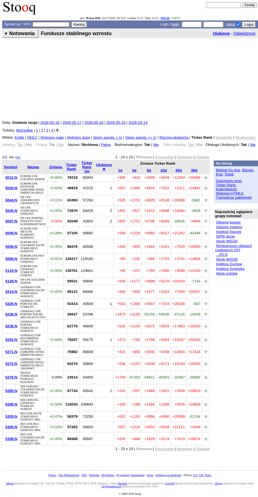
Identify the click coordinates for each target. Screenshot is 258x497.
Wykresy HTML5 (229, 193)
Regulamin (108, 475)
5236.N (11, 314)
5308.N (11, 439)
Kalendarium (226, 189)
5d (149, 170)
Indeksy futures (228, 232)
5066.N (11, 259)
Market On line (228, 170)
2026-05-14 (138, 122)
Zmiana (55, 167)
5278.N (11, 377)
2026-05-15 (116, 122)
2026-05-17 (72, 122)
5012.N (11, 177)
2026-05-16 (93, 122)
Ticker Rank (71, 167)
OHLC (32, 137)
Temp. (208, 475)
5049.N (11, 233)
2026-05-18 (49, 122)
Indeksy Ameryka (230, 269)
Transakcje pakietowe (234, 197)
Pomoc (52, 475)
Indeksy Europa (229, 264)
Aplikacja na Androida (168, 475)
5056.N (11, 246)
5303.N (11, 416)
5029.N (11, 188)
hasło (175, 24)
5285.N (11, 391)
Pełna (105, 145)
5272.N (11, 364)
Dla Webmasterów (69, 475)
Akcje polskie (227, 273)
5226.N (11, 304)
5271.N (11, 352)
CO (195, 475)
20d (178, 170)
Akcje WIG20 (227, 241)
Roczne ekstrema (174, 137)
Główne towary (228, 222)
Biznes (247, 170)
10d (163, 170)
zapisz (230, 24)
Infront (10, 483)
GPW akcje (225, 236)
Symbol (10, 167)
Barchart (122, 483)
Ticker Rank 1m (86, 167)
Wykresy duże (78, 137)
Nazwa (33, 167)
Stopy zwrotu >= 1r (141, 137)
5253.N (11, 340)
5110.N (11, 271)
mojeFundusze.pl (111, 486)
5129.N (11, 281)
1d (120, 170)
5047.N (11, 221)
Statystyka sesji (229, 181)
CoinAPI (170, 483)
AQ (4, 157)
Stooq (150, 475)
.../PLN (221, 255)
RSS (84, 475)
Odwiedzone (244, 33)
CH (201, 475)
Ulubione (221, 33)
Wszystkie (24, 130)
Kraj (219, 174)
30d (194, 170)
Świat (229, 174)
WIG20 (165, 18)
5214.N (11, 292)
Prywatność (123, 475)
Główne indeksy (229, 227)
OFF (18, 157)
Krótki (19, 137)
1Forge (219, 483)
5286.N (11, 404)
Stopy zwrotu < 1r (107, 137)
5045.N (11, 211)
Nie (156, 145)
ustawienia (137, 475)
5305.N (11, 427)
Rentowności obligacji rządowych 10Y (233, 248)
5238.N (11, 326)
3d (134, 170)
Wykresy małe (52, 137)
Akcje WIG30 (227, 259)
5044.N (11, 200)
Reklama (94, 475)
